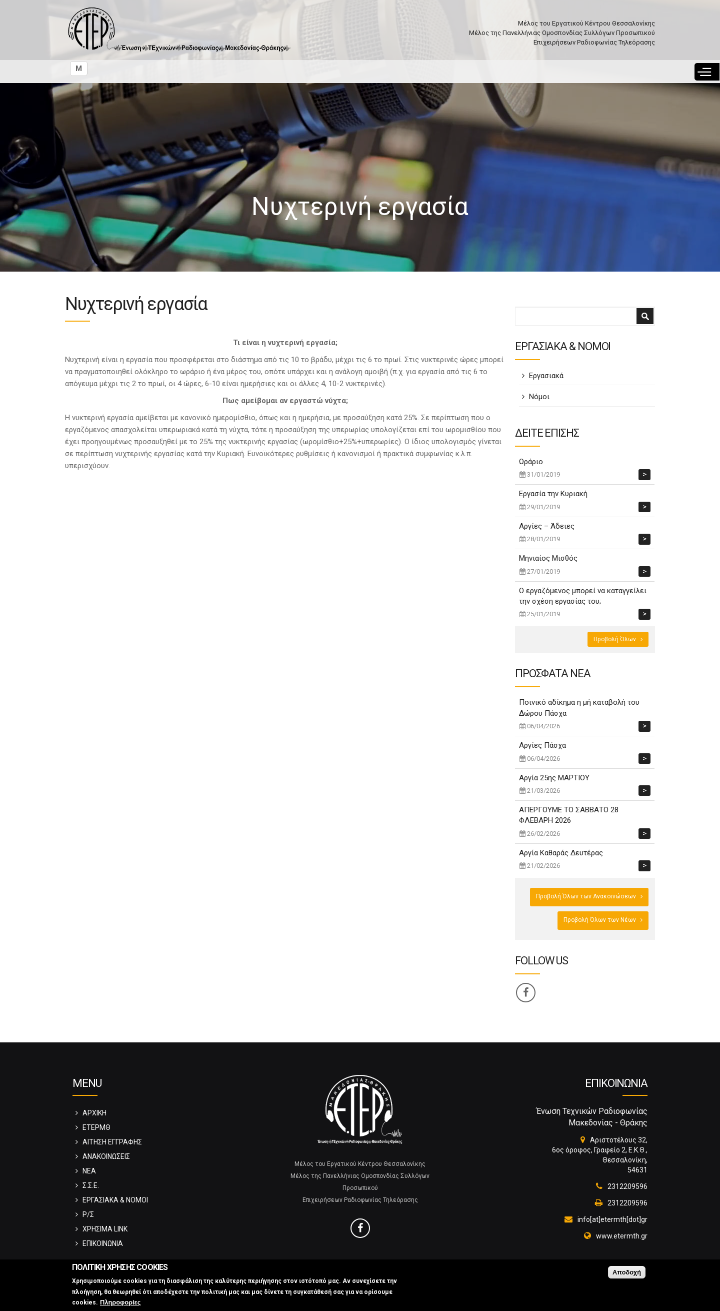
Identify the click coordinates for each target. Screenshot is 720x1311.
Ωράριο (531, 461)
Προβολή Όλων (615, 639)
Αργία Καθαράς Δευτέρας (561, 852)
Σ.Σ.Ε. (90, 1185)
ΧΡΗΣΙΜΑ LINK (105, 1229)
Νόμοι (539, 396)
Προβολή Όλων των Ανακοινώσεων (586, 896)
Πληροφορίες (120, 1302)
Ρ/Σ (88, 1214)
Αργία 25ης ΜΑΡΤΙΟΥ (554, 777)
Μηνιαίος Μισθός (548, 558)
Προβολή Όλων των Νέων (600, 919)
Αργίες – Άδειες (546, 526)
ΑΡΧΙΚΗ (94, 1113)
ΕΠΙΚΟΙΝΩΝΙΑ (102, 1243)
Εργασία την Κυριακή (553, 493)
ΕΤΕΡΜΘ (96, 1127)
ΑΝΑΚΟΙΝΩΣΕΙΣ (106, 1156)
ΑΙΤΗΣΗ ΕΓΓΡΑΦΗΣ (112, 1142)
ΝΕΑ (89, 1171)
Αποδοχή (626, 1272)
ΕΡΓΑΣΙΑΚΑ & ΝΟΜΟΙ (115, 1200)
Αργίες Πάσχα (542, 745)
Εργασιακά (546, 375)
